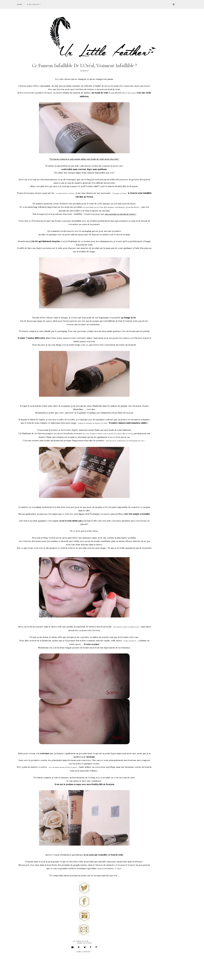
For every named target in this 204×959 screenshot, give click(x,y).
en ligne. (118, 868)
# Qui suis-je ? (34, 4)
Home (19, 4)
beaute (87, 952)
